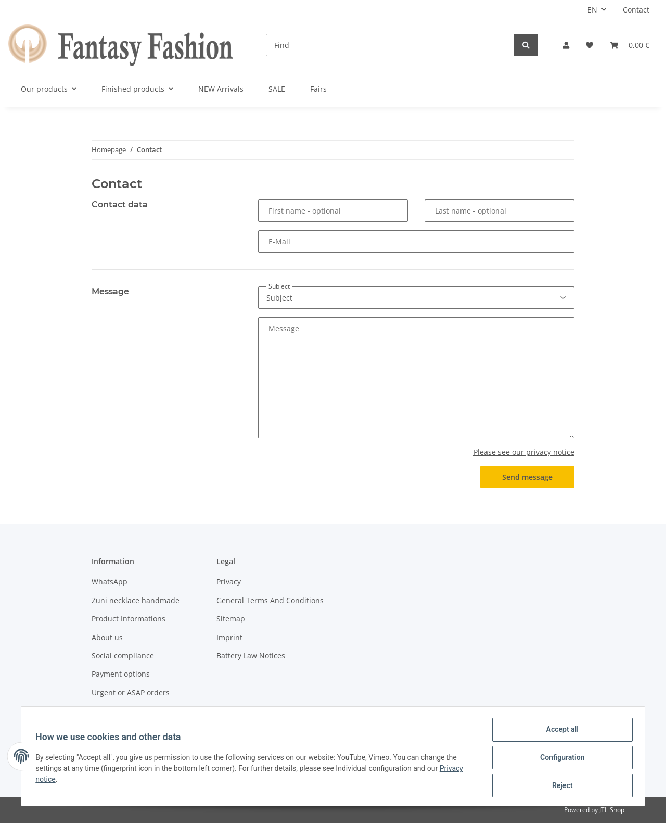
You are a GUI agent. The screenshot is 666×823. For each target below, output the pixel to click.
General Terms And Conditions (270, 600)
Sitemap (230, 619)
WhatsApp (109, 582)
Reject (559, 786)
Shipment (108, 711)
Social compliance (123, 655)
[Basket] (629, 45)
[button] (566, 45)
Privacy (228, 582)
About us (107, 637)
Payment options (121, 674)
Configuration (559, 759)
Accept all (560, 732)
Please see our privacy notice (523, 452)
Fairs (318, 89)
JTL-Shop (611, 809)
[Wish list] (589, 45)
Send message (527, 477)
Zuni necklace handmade (136, 600)
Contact (636, 10)
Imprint (229, 637)
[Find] (390, 45)
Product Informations (128, 619)
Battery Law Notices (250, 655)
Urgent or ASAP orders (131, 692)
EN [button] (592, 10)
